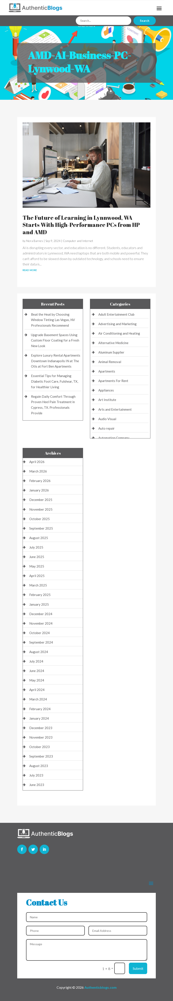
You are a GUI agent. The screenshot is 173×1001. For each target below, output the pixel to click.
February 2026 (40, 481)
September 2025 (41, 528)
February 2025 (40, 595)
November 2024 (41, 623)
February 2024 (40, 709)
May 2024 (36, 680)
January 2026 (39, 490)
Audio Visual (107, 419)
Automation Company (113, 438)
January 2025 (39, 604)
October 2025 (39, 519)
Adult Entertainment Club (116, 314)
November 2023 (41, 737)
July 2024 (36, 661)
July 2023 (36, 775)
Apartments (106, 371)
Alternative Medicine (113, 343)
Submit (138, 968)
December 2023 (40, 728)
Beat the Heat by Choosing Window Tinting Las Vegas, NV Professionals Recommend (53, 319)
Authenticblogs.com (100, 987)
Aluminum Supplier (111, 352)
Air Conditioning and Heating (119, 333)
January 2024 (39, 718)
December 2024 (40, 614)
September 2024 (41, 642)
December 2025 (40, 500)
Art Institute (107, 400)
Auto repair (106, 428)
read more (30, 270)
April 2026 (37, 462)
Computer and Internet (78, 241)
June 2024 (36, 671)
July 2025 (36, 547)
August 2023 (38, 766)
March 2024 (38, 699)
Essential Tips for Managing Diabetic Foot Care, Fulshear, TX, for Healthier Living (54, 381)
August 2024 (38, 652)
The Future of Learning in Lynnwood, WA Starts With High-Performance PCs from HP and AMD (81, 225)
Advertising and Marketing (117, 324)
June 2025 (36, 557)
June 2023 (36, 785)
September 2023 (41, 756)
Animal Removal (109, 362)
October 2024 (39, 633)
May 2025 (36, 566)
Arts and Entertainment (115, 409)
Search (144, 20)
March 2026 (38, 471)
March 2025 (38, 585)
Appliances (106, 390)
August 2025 (38, 538)
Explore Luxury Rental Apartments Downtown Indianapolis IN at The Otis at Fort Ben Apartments (55, 360)
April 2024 (37, 690)
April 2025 (37, 576)
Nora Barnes (34, 241)
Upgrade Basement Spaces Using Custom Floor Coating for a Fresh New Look (55, 340)
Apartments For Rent (113, 381)
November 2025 (41, 509)
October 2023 (39, 747)
